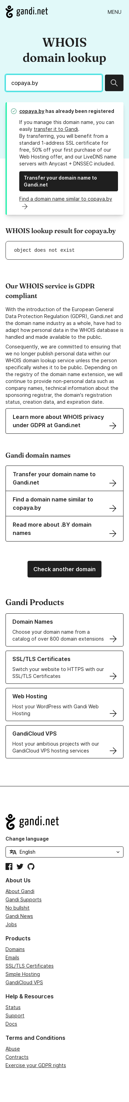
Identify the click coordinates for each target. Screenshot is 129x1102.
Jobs (11, 924)
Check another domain (64, 569)
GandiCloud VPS (24, 982)
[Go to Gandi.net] (27, 12)
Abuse (13, 1049)
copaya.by (31, 111)
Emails (12, 957)
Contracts (17, 1057)
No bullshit (18, 908)
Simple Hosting (23, 974)
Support (15, 1015)
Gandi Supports (24, 899)
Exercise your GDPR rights (36, 1065)
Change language (27, 839)
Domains (15, 949)
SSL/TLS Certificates (30, 966)
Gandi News (19, 916)
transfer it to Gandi (56, 129)
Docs (11, 1024)
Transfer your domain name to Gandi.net (60, 181)
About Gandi (20, 891)
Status (13, 1007)
